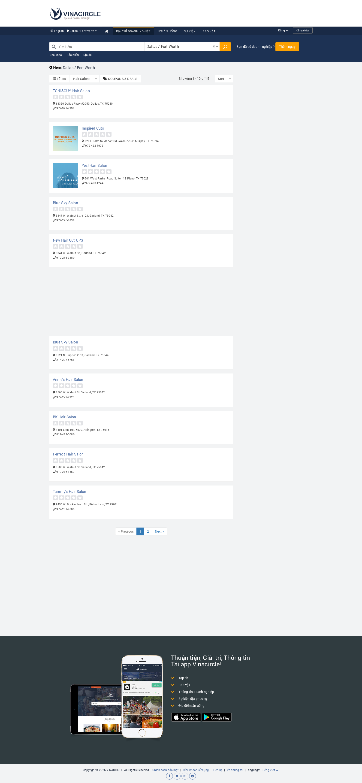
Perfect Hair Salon (68, 454)
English (57, 31)
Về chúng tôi (235, 770)
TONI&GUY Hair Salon (71, 90)
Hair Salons (81, 78)
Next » (159, 531)
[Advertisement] (229, 12)
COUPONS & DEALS (120, 78)
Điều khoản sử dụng (196, 770)
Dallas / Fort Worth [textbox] (181, 46)
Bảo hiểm (73, 55)
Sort (221, 78)
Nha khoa (55, 55)
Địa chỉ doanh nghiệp (133, 31)
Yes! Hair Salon (94, 165)
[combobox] (182, 46)
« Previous (126, 531)
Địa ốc (87, 55)
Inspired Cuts (93, 128)
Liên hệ (217, 770)
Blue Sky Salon (65, 202)
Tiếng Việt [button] (270, 770)
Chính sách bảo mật (165, 770)
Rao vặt (209, 31)
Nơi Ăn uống (167, 31)
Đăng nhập (302, 30)
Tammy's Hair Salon (69, 491)
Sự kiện (190, 31)
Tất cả (59, 78)
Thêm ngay (287, 46)
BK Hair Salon (64, 416)
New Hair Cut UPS (68, 240)
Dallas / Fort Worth (82, 31)
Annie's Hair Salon (68, 379)
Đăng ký (283, 30)
